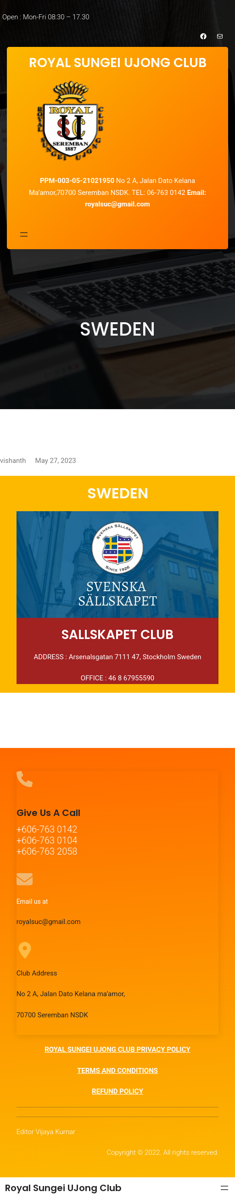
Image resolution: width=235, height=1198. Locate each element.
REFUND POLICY (117, 1091)
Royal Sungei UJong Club (63, 1187)
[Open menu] (23, 234)
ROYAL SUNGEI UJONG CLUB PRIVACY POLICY (117, 1049)
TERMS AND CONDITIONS (117, 1071)
